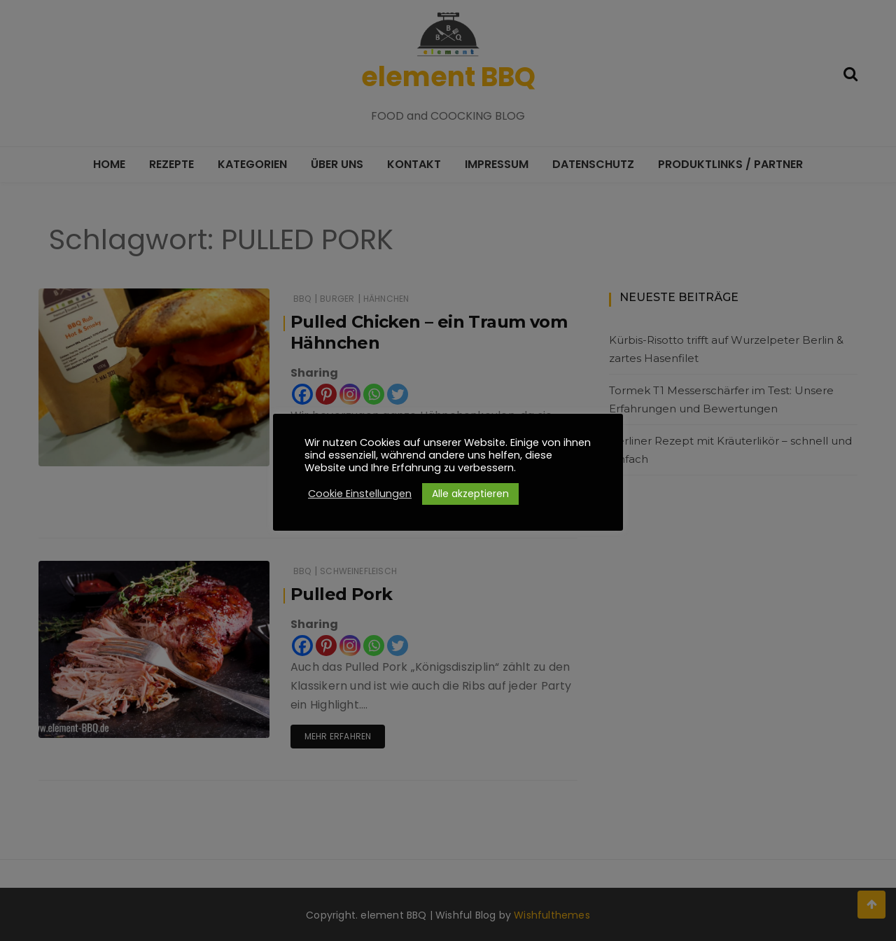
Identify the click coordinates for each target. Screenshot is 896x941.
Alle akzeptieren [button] (470, 494)
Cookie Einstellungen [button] (360, 493)
